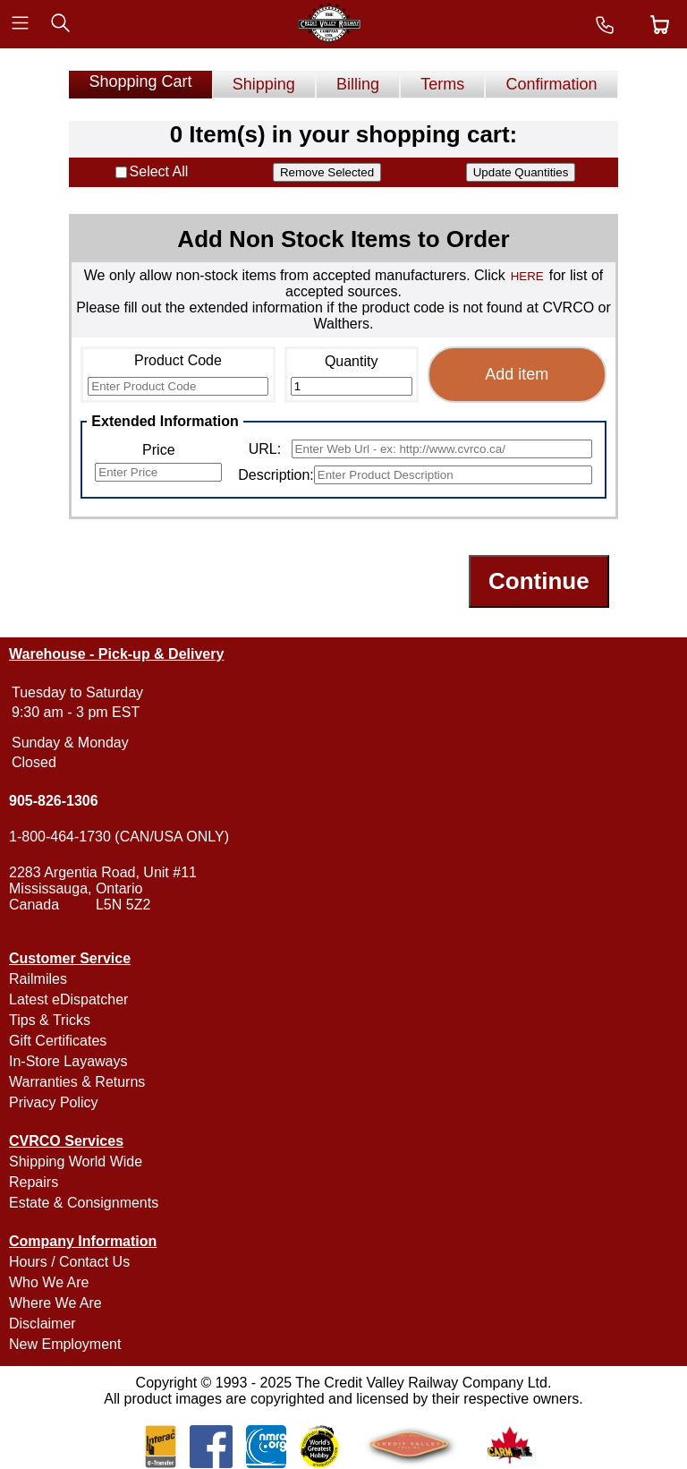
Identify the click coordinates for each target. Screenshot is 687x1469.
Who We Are (49, 1282)
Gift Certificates (57, 1040)
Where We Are (55, 1303)
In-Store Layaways (68, 1061)
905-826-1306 (53, 800)
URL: (265, 449)
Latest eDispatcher (68, 999)
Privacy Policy (53, 1102)
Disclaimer (42, 1323)
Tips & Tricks (49, 1020)
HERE (527, 276)
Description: (275, 475)
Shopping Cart (140, 81)
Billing (357, 84)
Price (158, 449)
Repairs (33, 1182)
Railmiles (38, 978)
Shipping (264, 84)
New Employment (65, 1344)
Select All (159, 171)
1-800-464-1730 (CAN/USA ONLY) (119, 836)
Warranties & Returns (77, 1081)
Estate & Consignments (83, 1202)
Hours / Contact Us (69, 1261)
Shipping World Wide (75, 1161)
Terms (442, 84)
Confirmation (552, 84)
